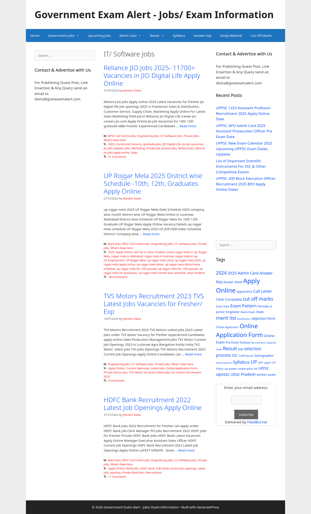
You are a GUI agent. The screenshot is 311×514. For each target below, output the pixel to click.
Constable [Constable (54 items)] (233, 299)
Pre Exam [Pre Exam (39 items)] (232, 342)
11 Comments (117, 477)
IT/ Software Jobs (171, 136)
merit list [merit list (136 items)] (226, 318)
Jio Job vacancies (192, 144)
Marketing (138, 148)
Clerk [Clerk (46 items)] (220, 299)
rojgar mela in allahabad (127, 256)
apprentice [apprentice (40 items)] (244, 291)
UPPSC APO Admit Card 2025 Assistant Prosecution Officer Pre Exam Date (244, 131)
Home (35, 35)
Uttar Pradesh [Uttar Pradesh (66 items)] (242, 374)
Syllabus (179, 35)
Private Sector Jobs (116, 372)
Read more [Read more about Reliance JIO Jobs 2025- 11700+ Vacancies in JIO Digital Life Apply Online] (187, 126)
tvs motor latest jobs (157, 372)
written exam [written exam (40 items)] (266, 375)
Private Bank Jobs (133, 472)
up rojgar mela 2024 (160, 260)
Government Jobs (66, 35)
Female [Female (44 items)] (263, 306)
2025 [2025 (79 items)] (232, 273)
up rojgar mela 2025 (188, 260)
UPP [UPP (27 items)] (260, 363)
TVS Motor (135, 372)
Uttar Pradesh (196, 273)
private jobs (169, 148)
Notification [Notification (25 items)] (244, 318)
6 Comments (116, 380)
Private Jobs (191, 136)
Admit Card (132, 35)
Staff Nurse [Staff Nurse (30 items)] (246, 356)
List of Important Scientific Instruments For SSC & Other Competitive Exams (241, 166)
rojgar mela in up (186, 256)
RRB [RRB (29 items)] (240, 349)
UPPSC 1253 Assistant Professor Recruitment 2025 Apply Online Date (243, 113)
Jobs (127, 148)
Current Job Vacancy (129, 144)
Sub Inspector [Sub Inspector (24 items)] (224, 362)
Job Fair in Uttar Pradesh (149, 252)
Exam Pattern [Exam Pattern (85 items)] (243, 306)
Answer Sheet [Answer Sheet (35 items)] (232, 282)
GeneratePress (208, 507)
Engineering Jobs (148, 136)
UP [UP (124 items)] (254, 362)
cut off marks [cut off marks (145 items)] (258, 299)
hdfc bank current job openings (176, 468)
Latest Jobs (158, 368)
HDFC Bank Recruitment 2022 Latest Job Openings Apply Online (153, 403)
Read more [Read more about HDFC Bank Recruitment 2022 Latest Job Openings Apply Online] (186, 450)
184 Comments (118, 277)
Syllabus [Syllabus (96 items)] (241, 362)
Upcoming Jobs (99, 35)
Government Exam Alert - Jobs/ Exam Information (154, 14)
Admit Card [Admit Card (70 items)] (248, 273)
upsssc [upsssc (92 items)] (223, 374)
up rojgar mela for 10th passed (137, 269)
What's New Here (115, 140)
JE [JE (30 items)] (271, 306)
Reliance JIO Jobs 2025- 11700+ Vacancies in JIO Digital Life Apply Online (152, 75)
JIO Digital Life (171, 144)
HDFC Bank (147, 468)
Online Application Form (181, 368)
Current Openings (137, 368)
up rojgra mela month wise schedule (162, 273)
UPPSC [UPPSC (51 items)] (263, 368)
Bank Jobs (114, 244)
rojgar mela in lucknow (159, 256)
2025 (111, 144)
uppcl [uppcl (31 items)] (267, 363)
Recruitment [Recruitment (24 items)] (258, 342)
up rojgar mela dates (149, 264)
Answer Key (202, 35)
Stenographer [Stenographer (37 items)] (264, 355)
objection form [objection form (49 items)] (263, 318)
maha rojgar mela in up (182, 252)
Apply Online (124, 252)
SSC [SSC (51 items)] (235, 355)
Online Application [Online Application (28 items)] (227, 327)
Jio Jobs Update (113, 148)
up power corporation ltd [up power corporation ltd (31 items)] (240, 369)
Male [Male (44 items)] (260, 312)
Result (159, 35)
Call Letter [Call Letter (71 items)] (262, 291)
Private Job (153, 148)
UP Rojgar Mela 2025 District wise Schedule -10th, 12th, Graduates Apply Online (153, 183)
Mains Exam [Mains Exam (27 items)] (248, 312)
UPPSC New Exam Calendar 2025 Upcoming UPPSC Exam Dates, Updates (244, 149)
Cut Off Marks (261, 35)
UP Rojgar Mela (136, 260)
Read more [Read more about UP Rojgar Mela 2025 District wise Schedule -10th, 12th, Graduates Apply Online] (151, 234)
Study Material (231, 35)
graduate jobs (152, 144)
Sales (134, 152)
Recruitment (154, 472)
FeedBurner (257, 421)
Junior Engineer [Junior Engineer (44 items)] (228, 312)
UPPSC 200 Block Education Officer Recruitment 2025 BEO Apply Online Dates (246, 184)
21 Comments (117, 157)
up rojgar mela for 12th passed (178, 269)
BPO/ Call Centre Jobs (122, 136)
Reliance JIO (186, 148)
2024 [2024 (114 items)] (221, 273)
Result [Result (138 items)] (230, 348)
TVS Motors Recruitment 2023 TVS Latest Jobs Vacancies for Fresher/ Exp (154, 303)
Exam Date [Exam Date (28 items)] (222, 306)
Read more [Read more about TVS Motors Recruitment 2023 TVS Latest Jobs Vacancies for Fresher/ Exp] (193, 354)
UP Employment (114, 260)
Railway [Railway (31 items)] (245, 342)
